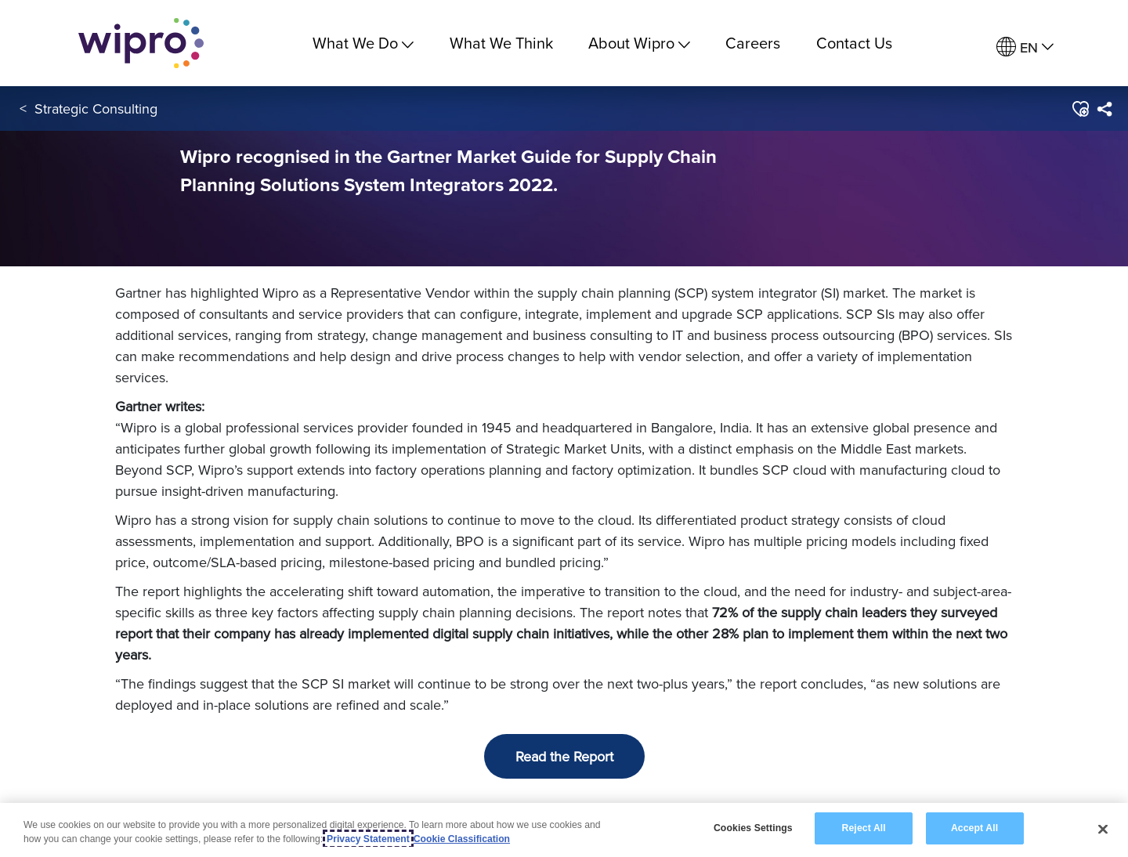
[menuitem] (1025, 47)
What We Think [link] (501, 42)
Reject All (864, 828)
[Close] (1103, 829)
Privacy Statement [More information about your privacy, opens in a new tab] (368, 838)
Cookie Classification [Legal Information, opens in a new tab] (462, 838)
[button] (1080, 109)
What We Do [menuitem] (363, 42)
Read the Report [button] (564, 756)
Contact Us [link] (854, 42)
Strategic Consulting (95, 108)
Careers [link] (752, 42)
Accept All (974, 828)
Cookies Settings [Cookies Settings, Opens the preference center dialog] (753, 828)
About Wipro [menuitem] (639, 42)
